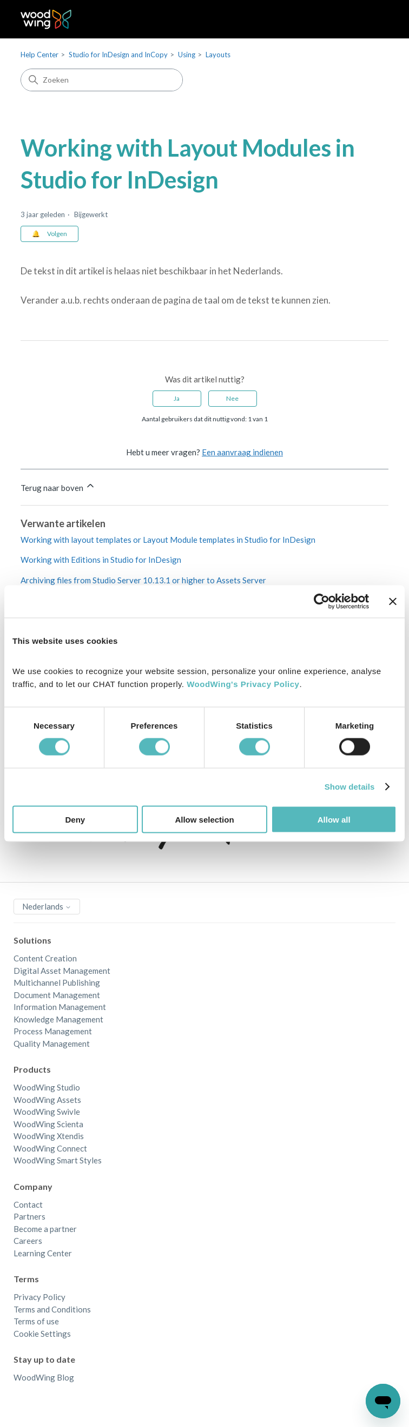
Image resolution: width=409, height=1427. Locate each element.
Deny (75, 819)
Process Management (53, 1031)
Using (186, 54)
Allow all (334, 819)
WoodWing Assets (47, 1100)
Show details (350, 786)
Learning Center (43, 1253)
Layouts (218, 54)
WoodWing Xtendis (49, 1136)
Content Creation (45, 958)
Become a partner (45, 1229)
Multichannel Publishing (57, 982)
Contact (28, 1204)
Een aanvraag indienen (242, 452)
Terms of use (36, 1321)
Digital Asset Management (62, 970)
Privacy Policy (39, 1297)
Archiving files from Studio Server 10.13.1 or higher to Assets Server (143, 580)
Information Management (60, 1007)
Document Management (57, 995)
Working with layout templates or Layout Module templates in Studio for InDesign (168, 539)
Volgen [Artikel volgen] (57, 234)
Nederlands (46, 906)
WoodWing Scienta (48, 1124)
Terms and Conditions (52, 1309)
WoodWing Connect (50, 1148)
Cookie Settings (42, 1333)
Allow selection (204, 819)
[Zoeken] (101, 80)
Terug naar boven (58, 486)
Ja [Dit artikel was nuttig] (177, 398)
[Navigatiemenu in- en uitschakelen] (369, 19)
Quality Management (52, 1043)
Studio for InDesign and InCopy (118, 54)
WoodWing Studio (47, 1087)
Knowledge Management (58, 1019)
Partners (29, 1216)
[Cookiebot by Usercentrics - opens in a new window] (321, 602)
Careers (28, 1241)
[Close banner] (393, 601)
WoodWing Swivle (47, 1111)
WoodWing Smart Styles (58, 1160)
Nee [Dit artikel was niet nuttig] (232, 398)
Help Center (39, 54)
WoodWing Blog (44, 1377)
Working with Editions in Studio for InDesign (101, 559)
